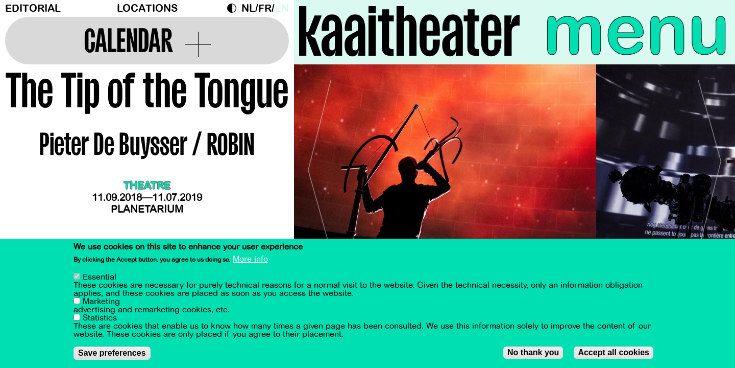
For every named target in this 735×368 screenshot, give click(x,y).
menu (636, 31)
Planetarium (147, 209)
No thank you (533, 352)
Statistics (100, 318)
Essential (99, 277)
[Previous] (319, 166)
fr (265, 8)
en (282, 8)
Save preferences (112, 353)
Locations (147, 8)
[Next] (709, 166)
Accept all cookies (613, 352)
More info (250, 259)
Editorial (33, 8)
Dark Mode (234, 8)
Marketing (101, 301)
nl (248, 8)
